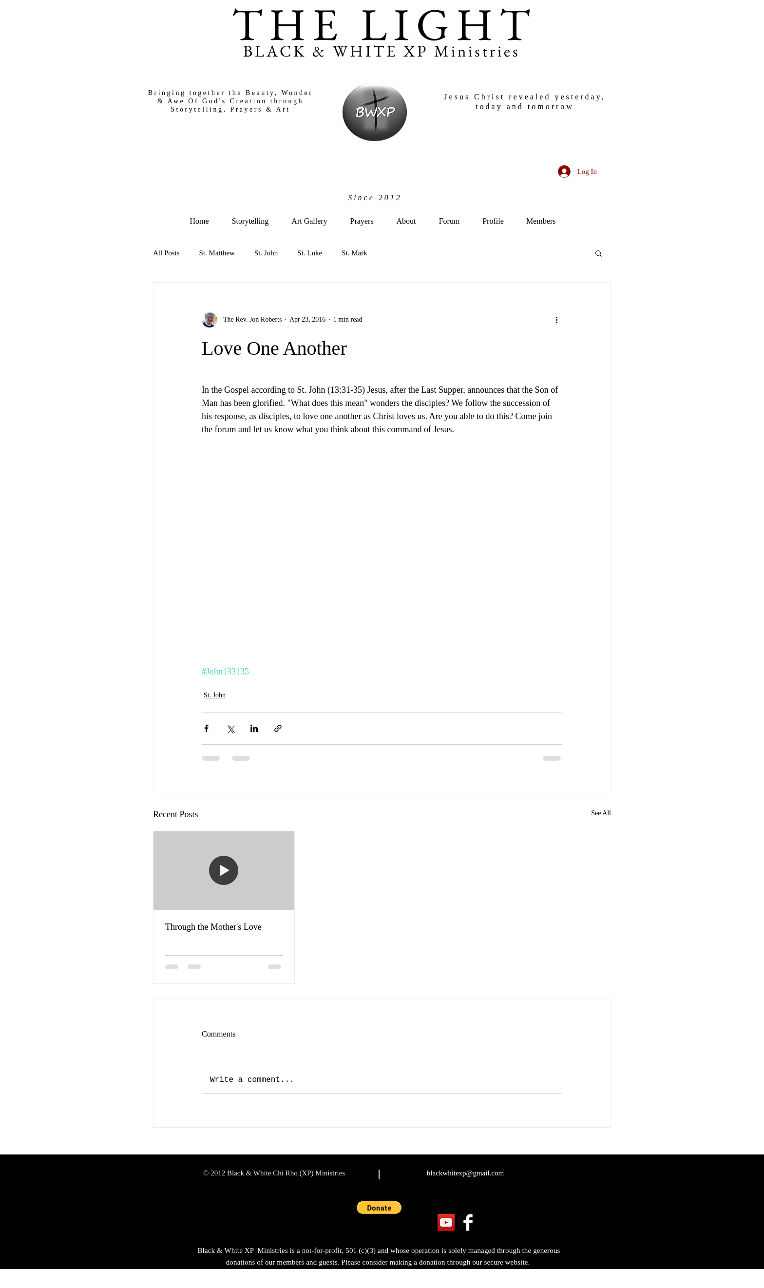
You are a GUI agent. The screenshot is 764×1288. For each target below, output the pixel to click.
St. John (266, 253)
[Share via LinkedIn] (254, 728)
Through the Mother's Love (213, 927)
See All (601, 813)
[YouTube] (446, 1222)
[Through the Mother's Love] (223, 870)
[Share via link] (278, 728)
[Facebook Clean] (468, 1222)
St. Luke (309, 253)
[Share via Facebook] (206, 728)
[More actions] (556, 320)
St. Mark (354, 253)
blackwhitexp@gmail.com (465, 1173)
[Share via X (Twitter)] (230, 728)
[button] (598, 253)
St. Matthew (217, 253)
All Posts (166, 253)
